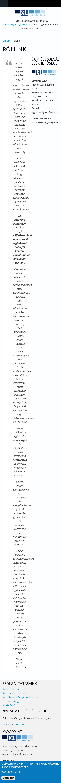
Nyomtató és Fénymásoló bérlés (20, 697)
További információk (10, 772)
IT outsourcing (10, 701)
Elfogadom (8, 778)
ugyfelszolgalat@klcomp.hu (17, 24)
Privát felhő (8, 705)
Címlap (6, 40)
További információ (13, 724)
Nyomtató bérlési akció (25, 710)
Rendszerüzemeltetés (15, 689)
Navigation (4, 3)
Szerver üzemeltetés (14, 693)
